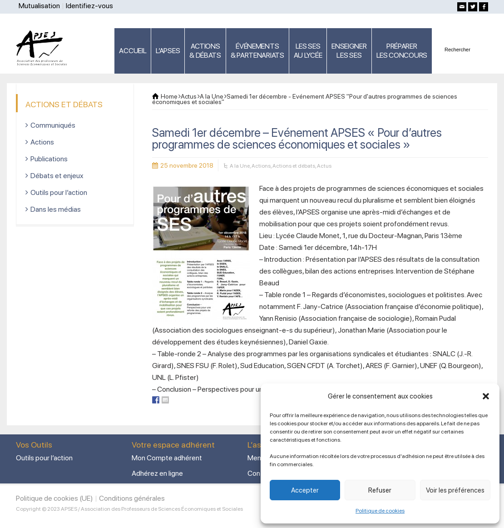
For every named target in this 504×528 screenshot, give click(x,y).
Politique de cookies (380, 511)
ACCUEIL (132, 50)
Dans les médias (55, 209)
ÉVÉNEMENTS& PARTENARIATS (257, 51)
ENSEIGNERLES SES (348, 51)
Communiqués (52, 125)
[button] (485, 396)
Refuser (379, 490)
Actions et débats (293, 166)
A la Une (240, 166)
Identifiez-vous (89, 5)
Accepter (305, 490)
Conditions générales (132, 498)
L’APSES (168, 50)
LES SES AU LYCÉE (308, 51)
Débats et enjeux (57, 175)
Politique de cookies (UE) (54, 498)
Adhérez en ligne (157, 473)
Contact (260, 473)
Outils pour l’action (58, 192)
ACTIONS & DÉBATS (205, 51)
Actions (261, 166)
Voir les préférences (455, 490)
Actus (324, 166)
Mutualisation (39, 5)
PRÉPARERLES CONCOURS (401, 51)
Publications (49, 158)
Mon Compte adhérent (167, 457)
